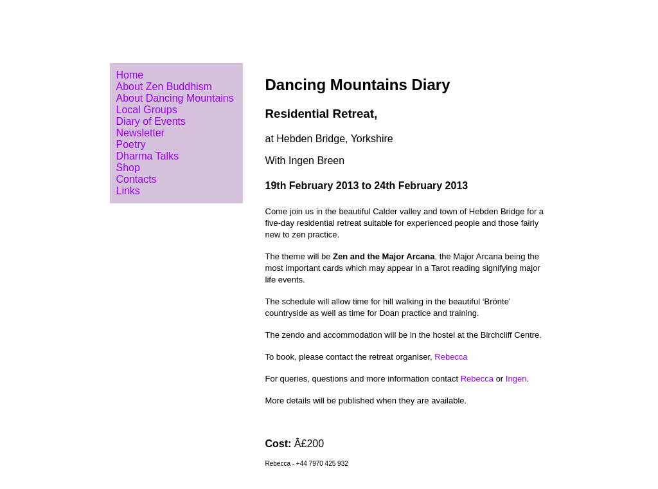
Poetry (131, 144)
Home (130, 74)
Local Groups (146, 109)
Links (128, 190)
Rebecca (450, 357)
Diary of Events (151, 121)
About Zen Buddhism (164, 86)
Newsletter (140, 132)
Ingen (516, 378)
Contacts (136, 179)
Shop (128, 167)
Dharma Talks (147, 156)
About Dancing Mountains (175, 98)
